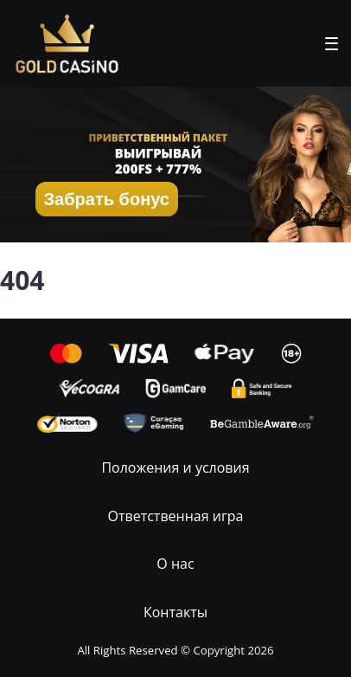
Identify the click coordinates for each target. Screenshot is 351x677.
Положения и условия (175, 467)
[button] (331, 43)
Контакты (175, 612)
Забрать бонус (106, 199)
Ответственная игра (176, 515)
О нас (175, 563)
